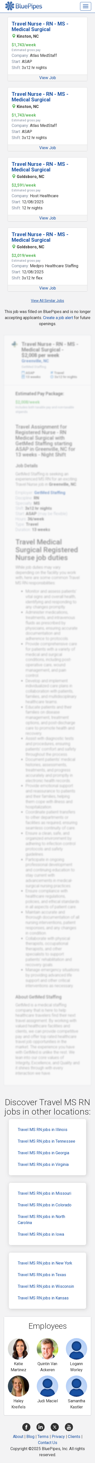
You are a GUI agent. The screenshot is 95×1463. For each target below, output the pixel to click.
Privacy (58, 1436)
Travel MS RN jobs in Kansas (43, 1298)
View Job (47, 77)
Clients (74, 1436)
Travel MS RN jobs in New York (45, 1263)
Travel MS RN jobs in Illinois (42, 1129)
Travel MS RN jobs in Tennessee (46, 1141)
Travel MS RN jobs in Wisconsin (46, 1286)
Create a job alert (58, 317)
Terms (43, 1436)
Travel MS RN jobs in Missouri (44, 1193)
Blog (30, 1436)
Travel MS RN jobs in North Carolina (41, 1219)
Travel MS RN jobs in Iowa (41, 1234)
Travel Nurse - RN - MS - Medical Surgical (40, 26)
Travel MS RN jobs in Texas (42, 1274)
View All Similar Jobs (47, 301)
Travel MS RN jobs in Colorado (44, 1205)
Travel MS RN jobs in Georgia (43, 1152)
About (18, 1436)
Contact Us (47, 1442)
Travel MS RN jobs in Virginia (43, 1164)
